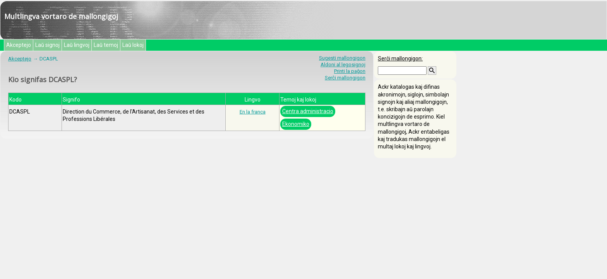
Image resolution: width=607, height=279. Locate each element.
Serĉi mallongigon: (400, 58)
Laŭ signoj (47, 45)
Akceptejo (18, 45)
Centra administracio (307, 111)
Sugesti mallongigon (342, 58)
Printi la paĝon (349, 71)
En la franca (253, 112)
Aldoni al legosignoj (343, 64)
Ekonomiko (295, 124)
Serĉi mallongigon (345, 78)
